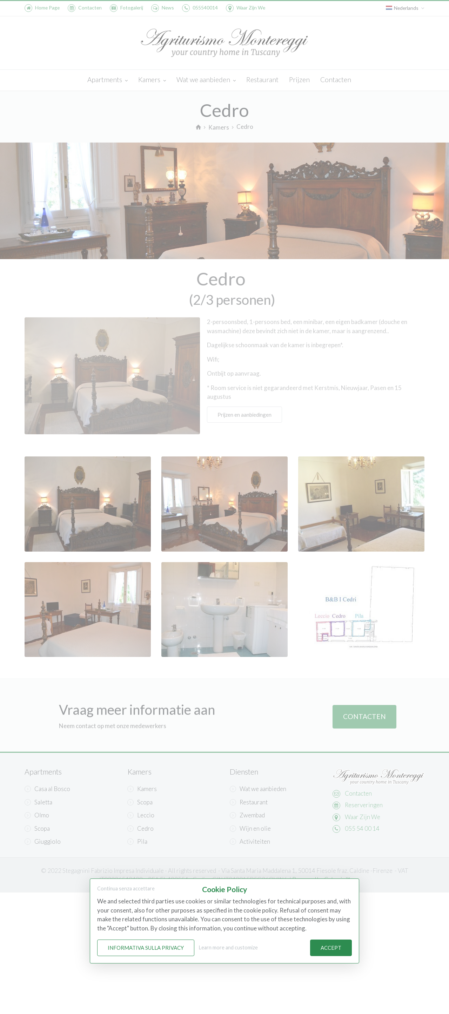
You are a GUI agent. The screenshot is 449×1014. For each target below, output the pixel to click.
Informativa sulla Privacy (146, 948)
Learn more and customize (228, 948)
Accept (331, 948)
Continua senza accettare (126, 888)
